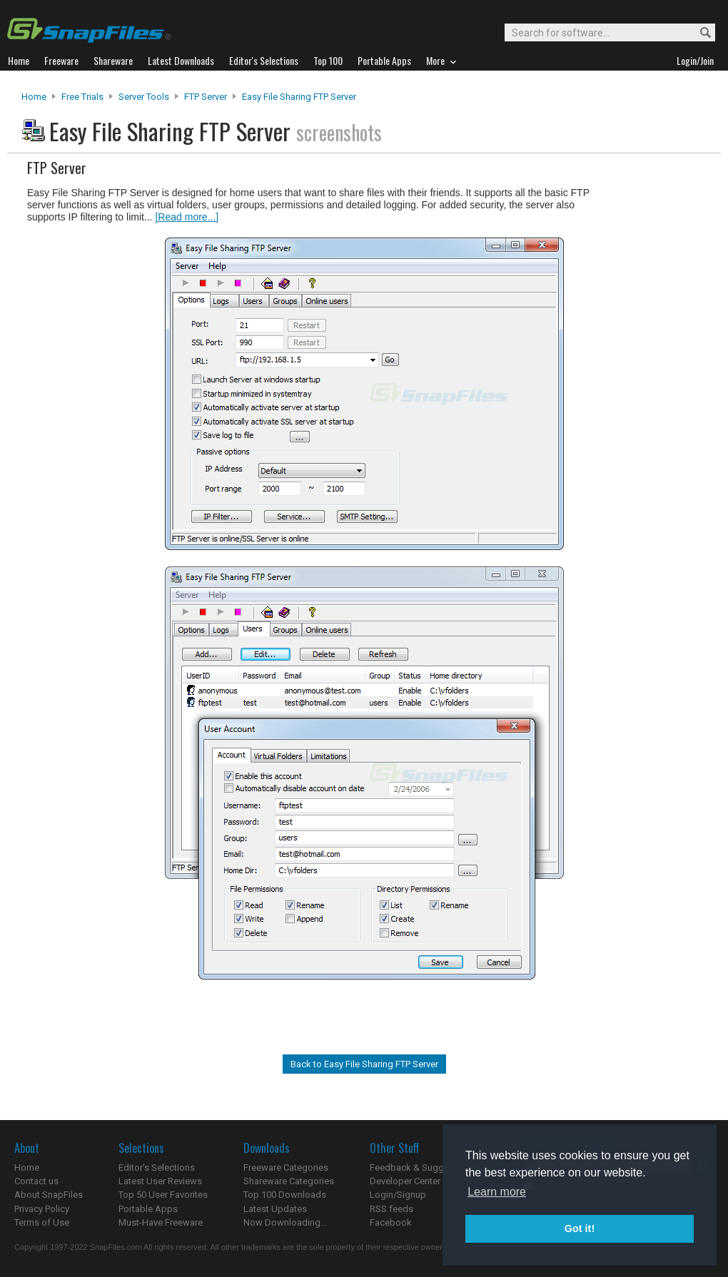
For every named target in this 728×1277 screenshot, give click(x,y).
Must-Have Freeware (160, 1222)
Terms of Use (41, 1222)
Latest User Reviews (160, 1181)
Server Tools (143, 96)
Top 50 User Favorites (163, 1194)
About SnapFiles (48, 1194)
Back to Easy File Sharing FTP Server (364, 1064)
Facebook (391, 1222)
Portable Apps (148, 1209)
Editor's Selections (156, 1167)
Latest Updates (275, 1209)
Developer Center (405, 1181)
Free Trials (82, 96)
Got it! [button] (580, 1228)
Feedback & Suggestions (422, 1167)
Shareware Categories (288, 1181)
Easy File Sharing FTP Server (299, 96)
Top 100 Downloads (284, 1194)
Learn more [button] (496, 1192)
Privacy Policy (41, 1209)
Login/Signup (398, 1194)
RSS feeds (391, 1209)
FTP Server (205, 96)
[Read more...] (186, 217)
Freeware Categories (285, 1167)
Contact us (36, 1181)
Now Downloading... (285, 1222)
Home (33, 96)
